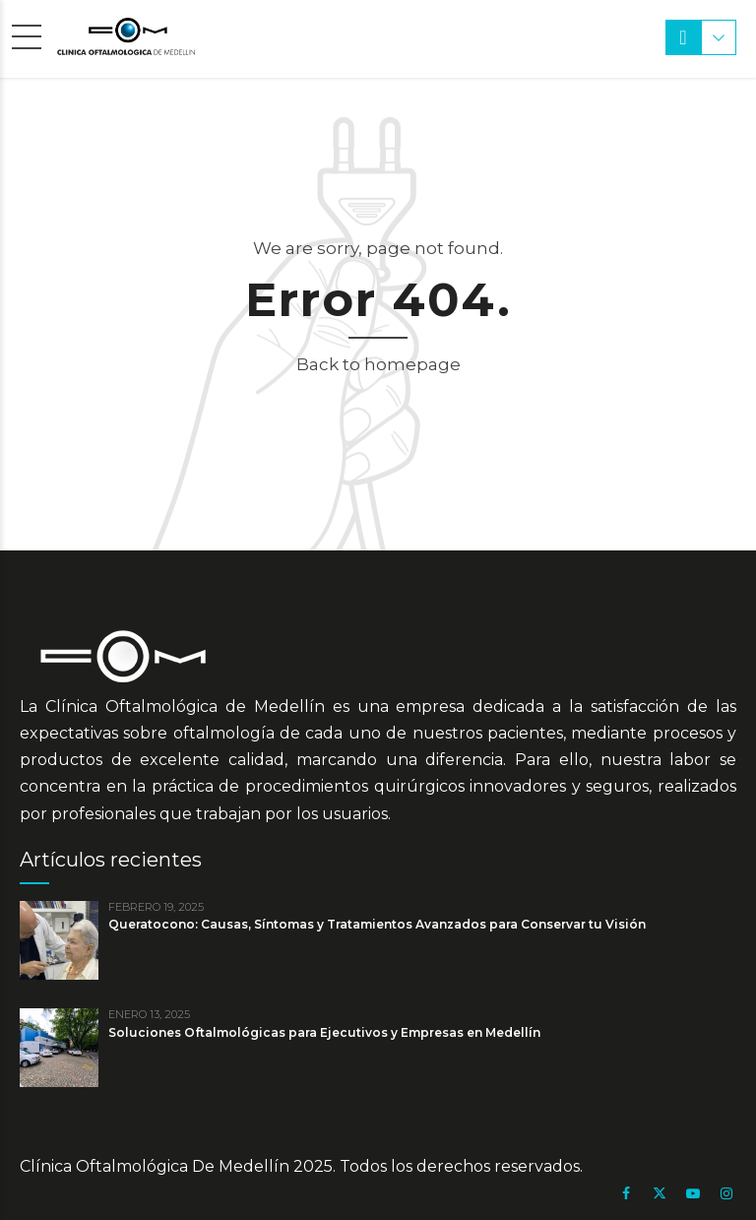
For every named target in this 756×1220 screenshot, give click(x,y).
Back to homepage (378, 364)
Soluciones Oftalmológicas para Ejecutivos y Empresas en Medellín (324, 1032)
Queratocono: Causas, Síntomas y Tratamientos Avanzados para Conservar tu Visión (377, 924)
